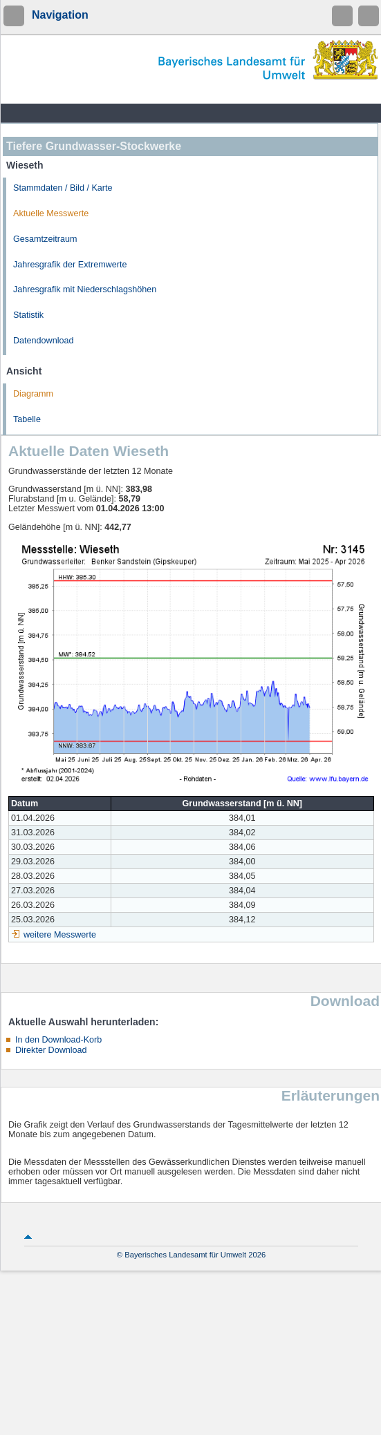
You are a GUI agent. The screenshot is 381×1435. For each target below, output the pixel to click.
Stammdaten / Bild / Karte (63, 188)
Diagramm (33, 394)
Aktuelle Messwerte (51, 213)
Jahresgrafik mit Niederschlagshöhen (84, 289)
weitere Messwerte (60, 935)
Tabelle (27, 419)
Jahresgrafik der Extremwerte (70, 264)
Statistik (28, 315)
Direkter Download (51, 1050)
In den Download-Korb (58, 1040)
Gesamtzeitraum (45, 239)
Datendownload (43, 340)
